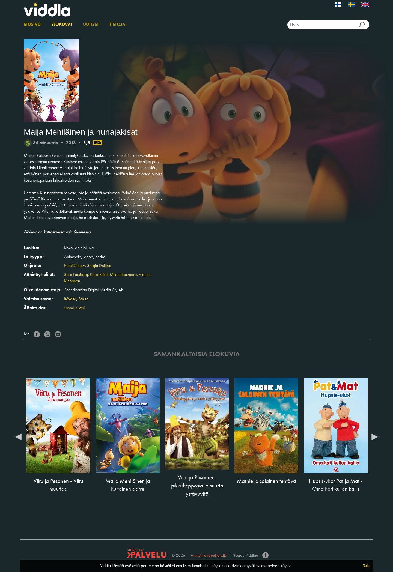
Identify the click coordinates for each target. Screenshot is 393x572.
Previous (18, 436)
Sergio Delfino (99, 266)
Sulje (367, 566)
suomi (69, 308)
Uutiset (91, 25)
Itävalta (70, 299)
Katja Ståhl (99, 275)
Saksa (83, 299)
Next (374, 436)
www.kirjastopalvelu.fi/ (209, 556)
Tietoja (117, 25)
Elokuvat (61, 25)
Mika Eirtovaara (123, 275)
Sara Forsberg (76, 275)
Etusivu (32, 25)
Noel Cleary (74, 266)
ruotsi (80, 308)
